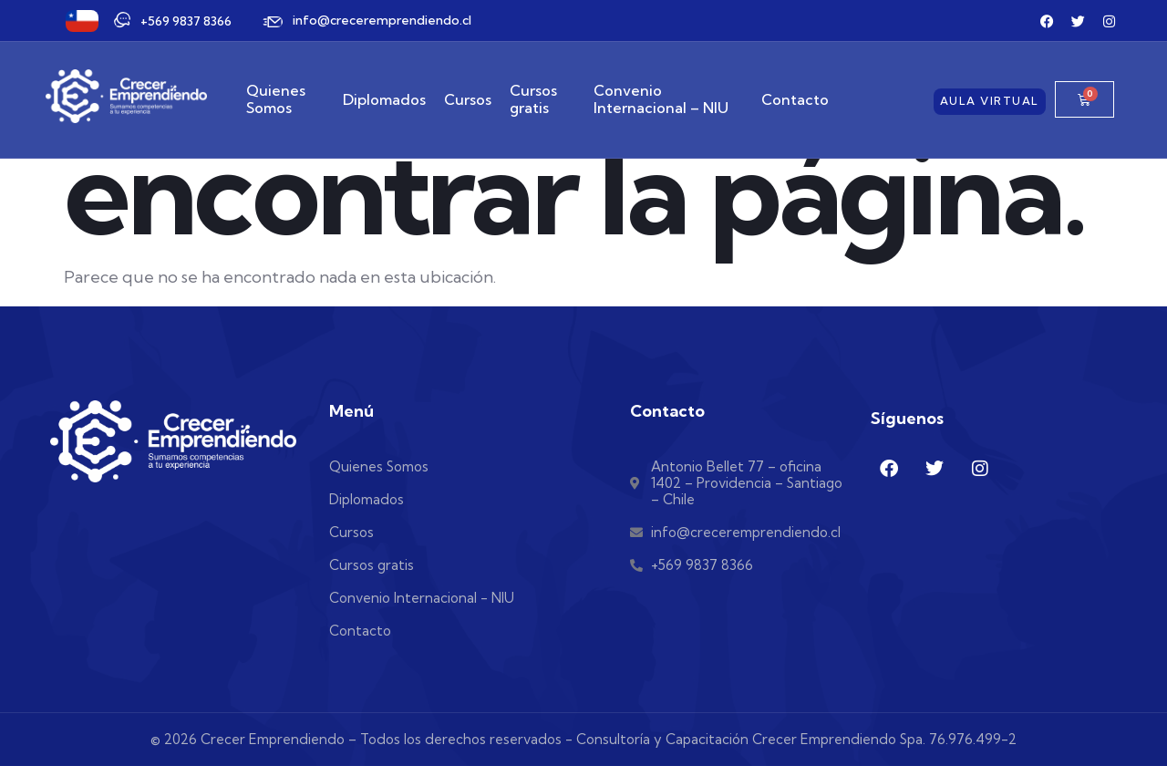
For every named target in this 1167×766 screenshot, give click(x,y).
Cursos (467, 99)
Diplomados (384, 99)
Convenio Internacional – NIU (661, 99)
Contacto (795, 99)
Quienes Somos (275, 99)
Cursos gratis (533, 99)
